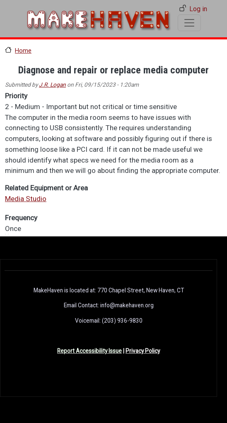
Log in (198, 9)
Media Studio (25, 198)
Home (23, 50)
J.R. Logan (52, 84)
